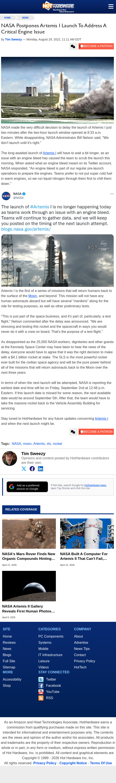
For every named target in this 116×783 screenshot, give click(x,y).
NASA (16, 443)
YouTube (52, 692)
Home (7, 636)
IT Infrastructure (50, 655)
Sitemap (9, 667)
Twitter (51, 679)
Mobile (43, 649)
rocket (57, 443)
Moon (32, 296)
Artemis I (49, 153)
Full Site (9, 661)
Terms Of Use (101, 763)
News (25, 18)
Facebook (53, 685)
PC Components (50, 636)
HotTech (80, 667)
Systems (44, 642)
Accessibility (12, 679)
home (7, 18)
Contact (80, 655)
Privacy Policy (84, 661)
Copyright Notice (73, 763)
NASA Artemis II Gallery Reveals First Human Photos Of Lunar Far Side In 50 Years (27, 608)
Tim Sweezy (33, 453)
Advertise (81, 642)
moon (27, 443)
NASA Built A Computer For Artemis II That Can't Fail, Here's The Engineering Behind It (87, 556)
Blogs (7, 655)
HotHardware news (95, 485)
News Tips (82, 649)
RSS (49, 698)
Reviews (9, 642)
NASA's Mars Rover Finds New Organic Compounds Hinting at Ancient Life (29, 556)
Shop (7, 685)
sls (49, 443)
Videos (43, 667)
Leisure (43, 661)
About (78, 636)
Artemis (39, 443)
